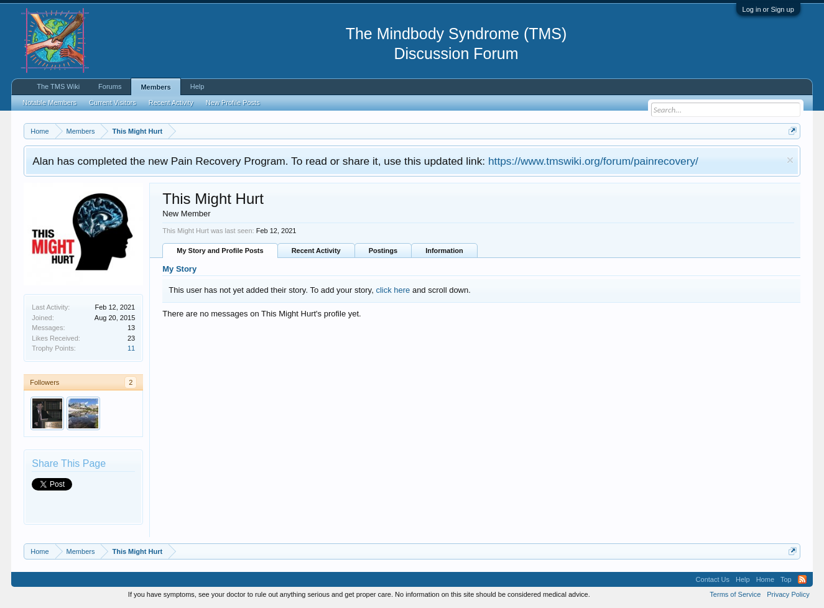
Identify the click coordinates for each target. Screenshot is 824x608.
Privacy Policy (788, 594)
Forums (109, 86)
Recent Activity (316, 250)
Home (765, 579)
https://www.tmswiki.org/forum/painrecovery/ (593, 161)
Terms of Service (735, 594)
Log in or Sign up (768, 9)
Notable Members (49, 102)
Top (786, 579)
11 (131, 348)
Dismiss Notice (790, 160)
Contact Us (712, 579)
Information (444, 250)
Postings (383, 250)
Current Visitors (112, 102)
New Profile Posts (233, 102)
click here (393, 290)
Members (155, 87)
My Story (179, 269)
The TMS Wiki (58, 86)
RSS (802, 579)
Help (197, 86)
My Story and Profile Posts (220, 250)
